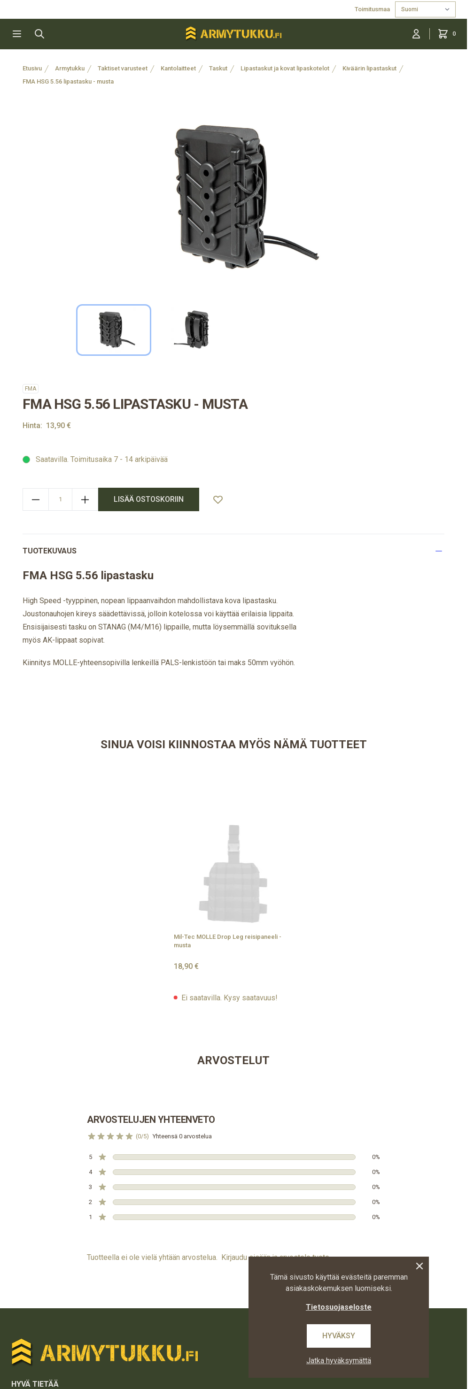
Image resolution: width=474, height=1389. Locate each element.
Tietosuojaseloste (339, 1307)
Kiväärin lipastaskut (369, 68)
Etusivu (32, 68)
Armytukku (70, 68)
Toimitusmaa (373, 9)
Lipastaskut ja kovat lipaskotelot (285, 68)
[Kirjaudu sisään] (416, 33)
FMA (30, 388)
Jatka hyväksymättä (338, 1360)
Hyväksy (338, 1335)
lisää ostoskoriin (149, 499)
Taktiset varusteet (123, 68)
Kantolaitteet (178, 68)
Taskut (218, 68)
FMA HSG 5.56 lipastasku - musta (68, 81)
